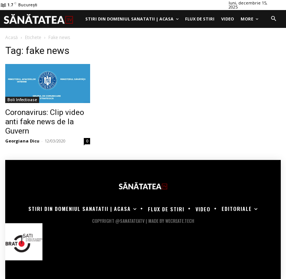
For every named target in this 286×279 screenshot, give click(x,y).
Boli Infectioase (22, 99)
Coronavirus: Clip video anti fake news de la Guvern (44, 121)
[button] (273, 19)
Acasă (11, 37)
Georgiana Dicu (22, 141)
